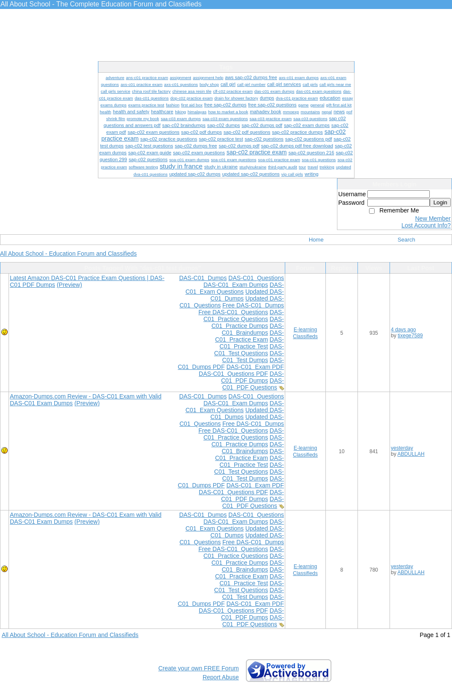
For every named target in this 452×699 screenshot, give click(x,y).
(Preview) (69, 284)
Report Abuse (221, 677)
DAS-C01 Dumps (203, 277)
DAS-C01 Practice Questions (244, 315)
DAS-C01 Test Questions (249, 350)
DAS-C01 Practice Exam (249, 336)
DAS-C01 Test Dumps (253, 356)
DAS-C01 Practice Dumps (247, 322)
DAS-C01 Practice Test (251, 343)
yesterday (402, 448)
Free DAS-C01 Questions (233, 312)
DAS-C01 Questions (256, 277)
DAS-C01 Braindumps (253, 329)
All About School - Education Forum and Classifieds (68, 253)
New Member (433, 218)
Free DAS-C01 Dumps (253, 305)
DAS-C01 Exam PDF (255, 366)
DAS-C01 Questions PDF (233, 373)
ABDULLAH (410, 454)
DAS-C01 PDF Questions (253, 384)
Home (316, 239)
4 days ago (403, 330)
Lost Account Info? (426, 225)
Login (440, 202)
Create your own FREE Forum (198, 668)
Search (406, 239)
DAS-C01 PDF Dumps (252, 377)
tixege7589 (410, 336)
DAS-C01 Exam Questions (235, 288)
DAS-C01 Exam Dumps (236, 284)
